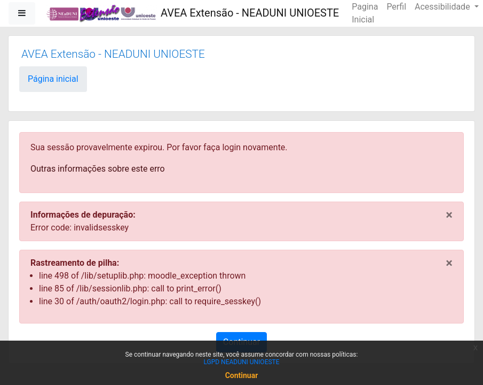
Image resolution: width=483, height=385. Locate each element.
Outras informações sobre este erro (97, 169)
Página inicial (53, 79)
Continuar (241, 375)
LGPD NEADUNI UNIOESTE (241, 362)
